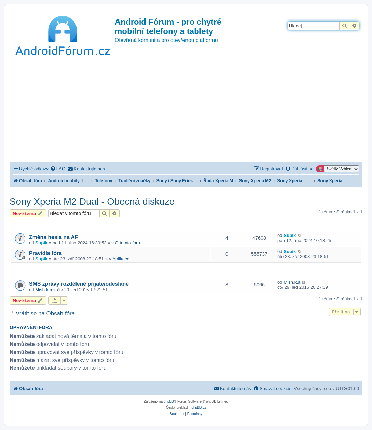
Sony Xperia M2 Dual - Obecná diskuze (92, 201)
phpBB (169, 401)
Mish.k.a (43, 289)
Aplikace (120, 258)
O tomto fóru (127, 242)
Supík (41, 242)
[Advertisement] (186, 110)
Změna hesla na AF (53, 237)
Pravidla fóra (45, 253)
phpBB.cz (198, 407)
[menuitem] (57, 169)
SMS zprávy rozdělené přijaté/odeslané (79, 284)
